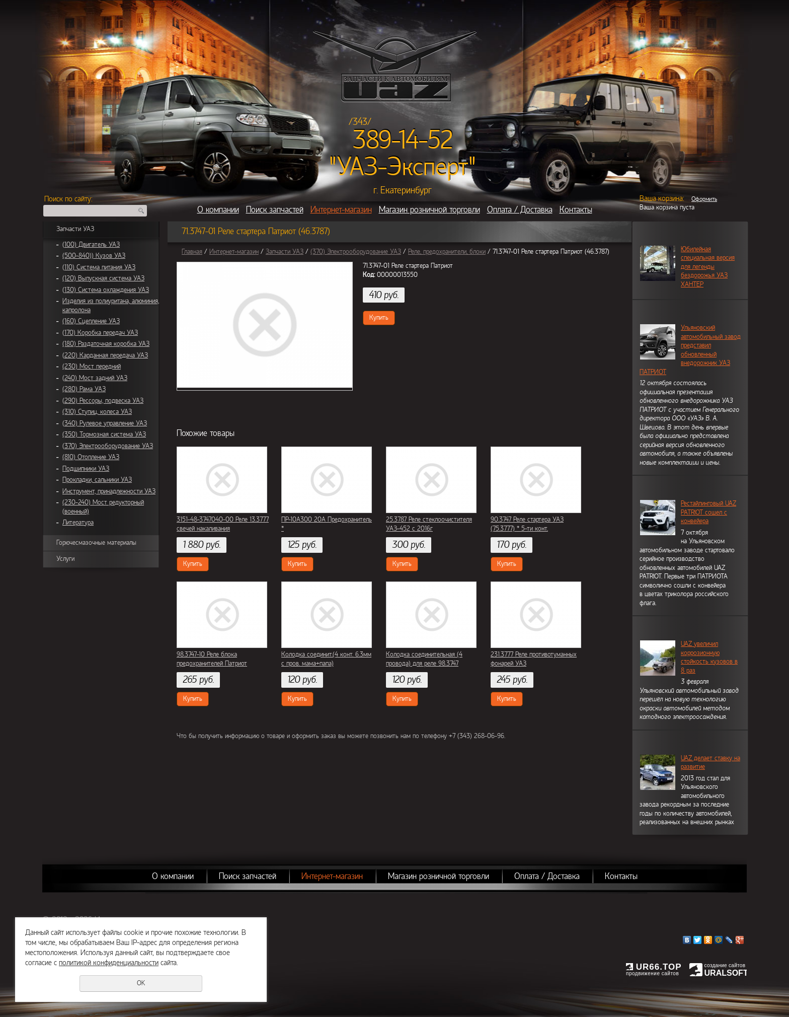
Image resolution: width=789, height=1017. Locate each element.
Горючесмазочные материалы (96, 543)
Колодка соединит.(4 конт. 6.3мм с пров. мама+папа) (326, 659)
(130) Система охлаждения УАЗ (105, 290)
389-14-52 (403, 140)
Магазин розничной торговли (429, 209)
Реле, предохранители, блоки (447, 252)
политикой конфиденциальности (109, 962)
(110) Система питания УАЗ (98, 267)
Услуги (65, 559)
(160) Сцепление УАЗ (91, 321)
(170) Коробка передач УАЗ (100, 333)
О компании (218, 209)
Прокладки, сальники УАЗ (97, 480)
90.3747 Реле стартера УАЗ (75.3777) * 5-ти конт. (527, 524)
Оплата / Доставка (520, 209)
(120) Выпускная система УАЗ (103, 278)
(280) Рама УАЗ (84, 389)
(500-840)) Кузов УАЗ (93, 256)
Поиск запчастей (274, 209)
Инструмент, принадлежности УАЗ (108, 491)
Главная (192, 252)
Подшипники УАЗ (85, 469)
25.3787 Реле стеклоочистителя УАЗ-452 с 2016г (429, 524)
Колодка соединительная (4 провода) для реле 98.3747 (424, 659)
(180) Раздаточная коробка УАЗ (105, 344)
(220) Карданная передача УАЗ (105, 355)
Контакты (576, 209)
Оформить (704, 198)
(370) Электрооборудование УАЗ (107, 446)
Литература (78, 523)
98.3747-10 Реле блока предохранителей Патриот (212, 659)
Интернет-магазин (341, 209)
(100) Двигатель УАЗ (91, 245)
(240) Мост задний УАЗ (94, 378)
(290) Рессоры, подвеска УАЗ (102, 401)
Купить (378, 318)
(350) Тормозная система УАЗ (104, 434)
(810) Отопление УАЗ (90, 457)
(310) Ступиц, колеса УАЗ (97, 412)
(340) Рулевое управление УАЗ (104, 423)
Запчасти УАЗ (75, 229)
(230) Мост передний (91, 366)
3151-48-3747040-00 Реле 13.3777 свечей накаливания (223, 524)
